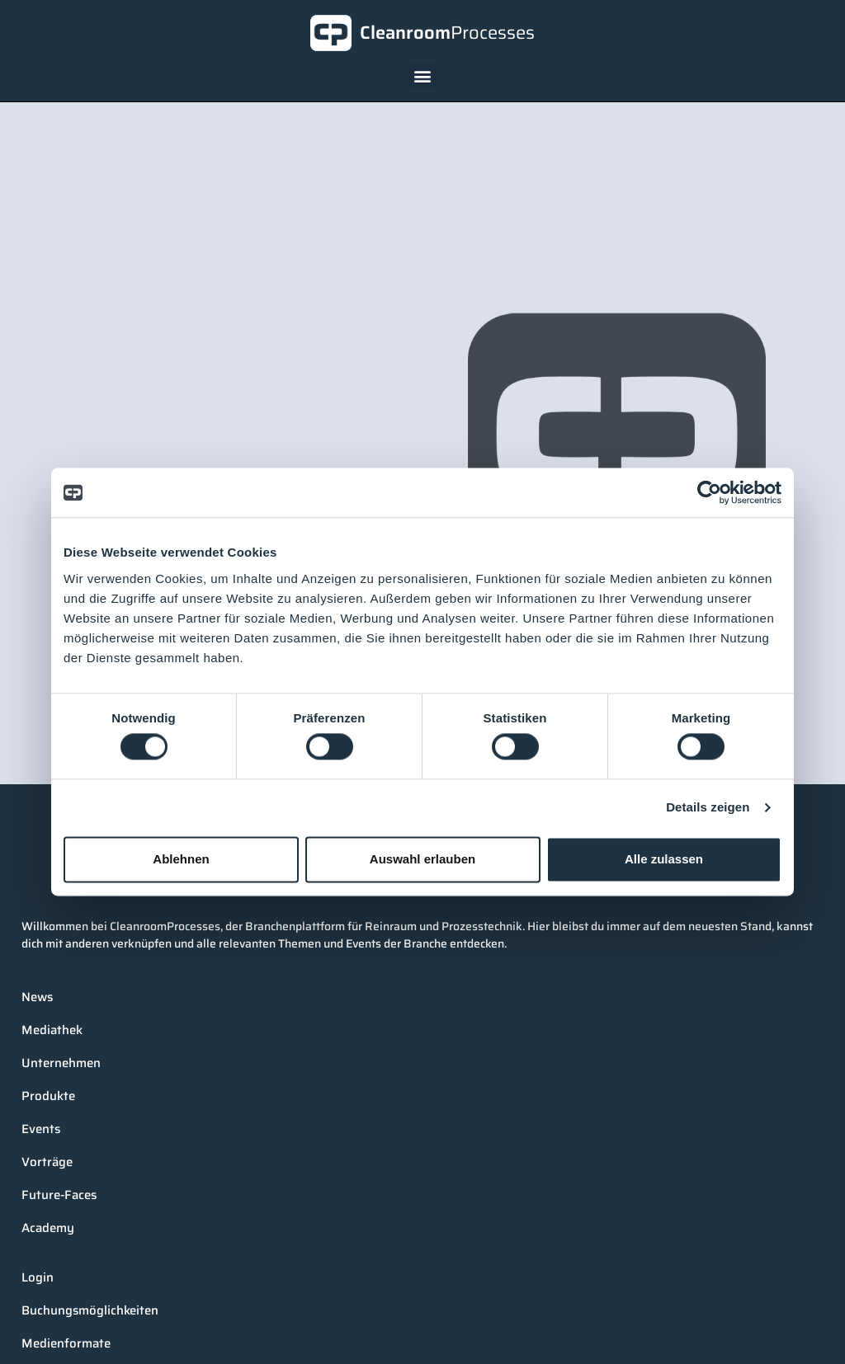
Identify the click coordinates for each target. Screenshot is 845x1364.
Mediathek (52, 1030)
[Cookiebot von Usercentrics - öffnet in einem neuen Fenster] (709, 492)
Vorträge (47, 1162)
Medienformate (66, 1343)
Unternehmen (61, 1063)
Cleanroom (447, 32)
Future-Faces (59, 1195)
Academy (47, 1228)
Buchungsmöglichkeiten (89, 1310)
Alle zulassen (664, 859)
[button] (423, 75)
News (37, 997)
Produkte (48, 1096)
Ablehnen (181, 859)
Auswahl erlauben (422, 859)
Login (37, 1277)
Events (40, 1129)
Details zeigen (707, 808)
